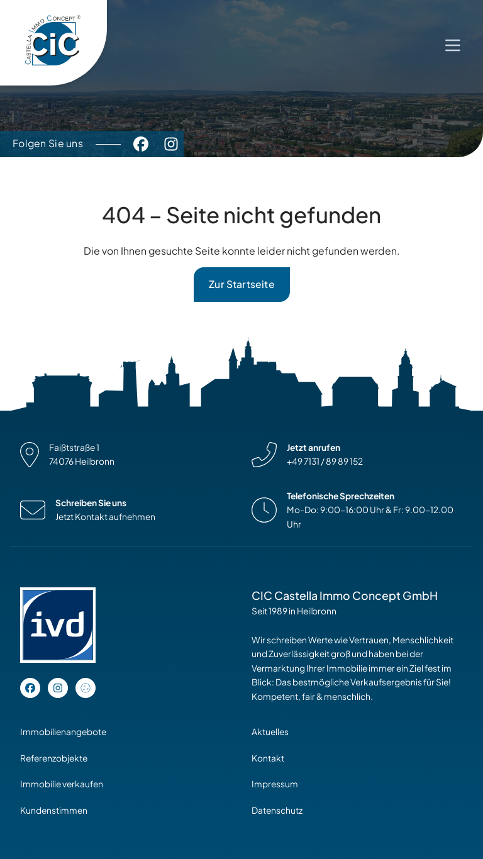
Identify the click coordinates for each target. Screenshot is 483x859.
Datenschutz (277, 810)
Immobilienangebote (63, 731)
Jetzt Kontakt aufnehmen (105, 516)
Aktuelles (270, 731)
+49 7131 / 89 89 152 (325, 461)
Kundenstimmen (53, 810)
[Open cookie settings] (85, 688)
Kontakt (268, 758)
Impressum (275, 784)
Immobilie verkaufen (61, 784)
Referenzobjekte (53, 758)
